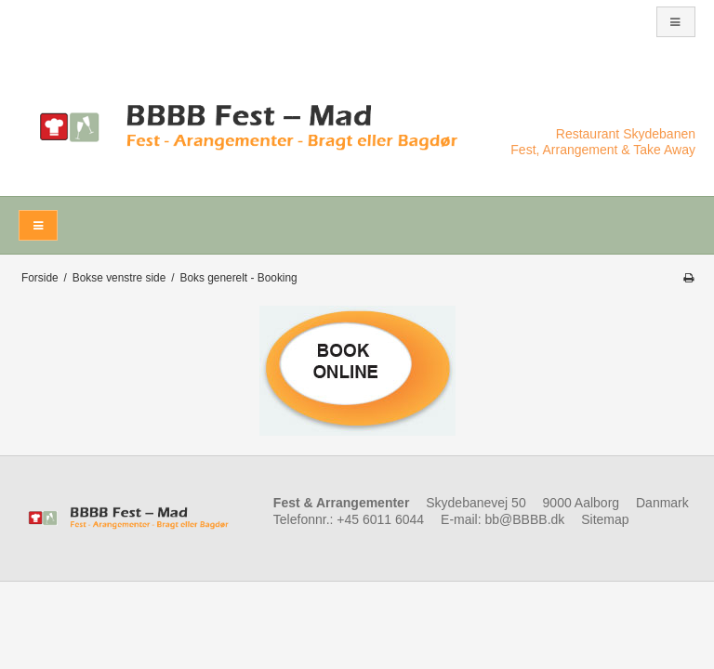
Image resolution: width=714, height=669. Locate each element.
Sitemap (604, 519)
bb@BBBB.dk (525, 519)
